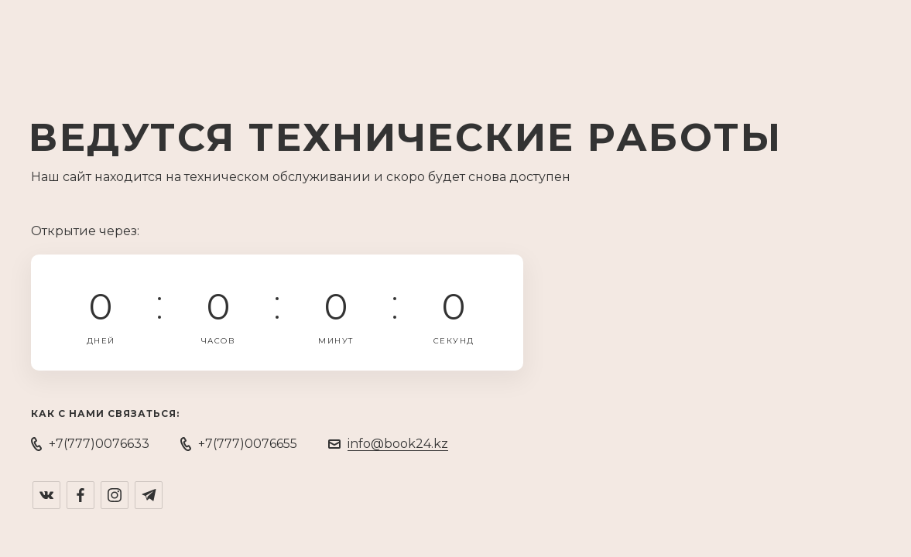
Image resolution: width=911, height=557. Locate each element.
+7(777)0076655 (247, 443)
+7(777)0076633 (99, 443)
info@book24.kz (398, 443)
